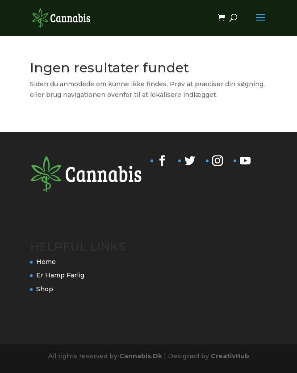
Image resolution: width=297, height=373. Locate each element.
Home (46, 262)
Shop (44, 289)
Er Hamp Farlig (60, 275)
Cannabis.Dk (140, 356)
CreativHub (230, 356)
